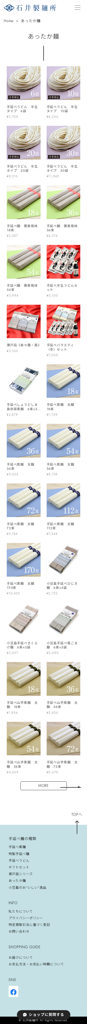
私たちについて (21, 911)
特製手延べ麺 (19, 854)
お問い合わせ (19, 931)
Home (9, 21)
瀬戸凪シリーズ (20, 874)
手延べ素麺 (17, 847)
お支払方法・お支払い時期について (36, 964)
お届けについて (21, 957)
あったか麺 (17, 881)
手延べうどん (19, 860)
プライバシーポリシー (26, 918)
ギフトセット (19, 867)
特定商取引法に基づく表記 (29, 924)
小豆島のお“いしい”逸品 (27, 887)
